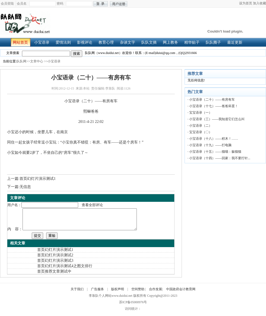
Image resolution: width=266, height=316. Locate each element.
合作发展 (155, 293)
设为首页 (245, 3)
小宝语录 (43, 42)
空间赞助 (137, 293)
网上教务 (172, 42)
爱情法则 (65, 42)
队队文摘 (150, 42)
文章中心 (36, 61)
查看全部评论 (92, 205)
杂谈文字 (129, 42)
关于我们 (77, 293)
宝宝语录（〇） (200, 132)
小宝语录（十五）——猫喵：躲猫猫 (215, 152)
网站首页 (22, 42)
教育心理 (108, 42)
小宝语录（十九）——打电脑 (210, 145)
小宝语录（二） (200, 125)
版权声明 (117, 293)
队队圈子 (215, 42)
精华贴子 (193, 42)
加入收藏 (259, 3)
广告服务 (97, 293)
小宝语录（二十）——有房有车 (212, 99)
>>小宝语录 (52, 61)
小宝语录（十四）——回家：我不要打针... (219, 158)
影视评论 (86, 42)
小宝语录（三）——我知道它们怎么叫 (217, 119)
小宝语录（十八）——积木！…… (213, 139)
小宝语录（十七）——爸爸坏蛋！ (213, 106)
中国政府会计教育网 (180, 293)
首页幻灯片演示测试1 (38, 179)
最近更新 (236, 42)
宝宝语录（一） (200, 112)
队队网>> (23, 61)
